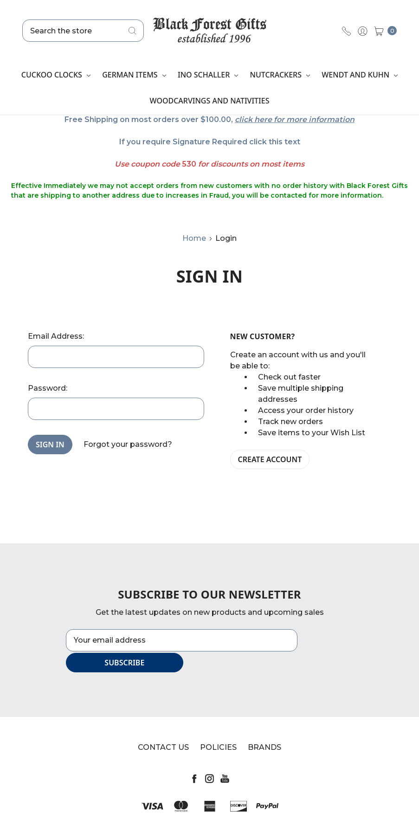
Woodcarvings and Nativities (209, 101)
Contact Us (163, 726)
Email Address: (56, 336)
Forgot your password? (128, 444)
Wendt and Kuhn (360, 75)
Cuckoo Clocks (55, 75)
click (243, 119)
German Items (134, 75)
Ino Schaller (208, 75)
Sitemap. (257, 809)
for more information (314, 119)
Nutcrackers (280, 75)
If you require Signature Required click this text (209, 141)
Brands (264, 726)
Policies (218, 726)
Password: (47, 388)
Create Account (270, 459)
